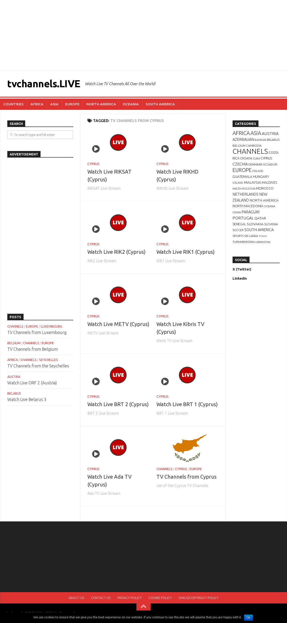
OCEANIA (131, 104)
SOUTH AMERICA (160, 104)
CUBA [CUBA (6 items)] (256, 158)
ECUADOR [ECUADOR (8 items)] (270, 164)
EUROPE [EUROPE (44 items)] (242, 170)
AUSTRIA (13, 377)
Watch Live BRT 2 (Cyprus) (118, 404)
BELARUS (14, 393)
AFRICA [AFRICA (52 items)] (241, 133)
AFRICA (36, 104)
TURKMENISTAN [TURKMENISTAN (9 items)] (243, 242)
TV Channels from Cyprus (186, 477)
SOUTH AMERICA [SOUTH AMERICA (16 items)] (259, 230)
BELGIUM (13, 343)
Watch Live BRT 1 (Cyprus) (187, 404)
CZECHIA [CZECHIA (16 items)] (240, 164)
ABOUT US (76, 598)
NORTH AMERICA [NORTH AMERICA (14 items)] (264, 200)
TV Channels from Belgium (32, 349)
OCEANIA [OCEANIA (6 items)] (269, 206)
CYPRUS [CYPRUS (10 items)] (266, 158)
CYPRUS (93, 164)
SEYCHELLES (48, 360)
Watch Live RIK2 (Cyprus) (116, 252)
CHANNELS (164, 469)
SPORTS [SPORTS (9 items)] (238, 236)
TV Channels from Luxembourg (37, 332)
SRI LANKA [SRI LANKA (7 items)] (251, 236)
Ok (248, 617)
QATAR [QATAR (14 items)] (260, 218)
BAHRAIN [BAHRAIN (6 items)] (260, 139)
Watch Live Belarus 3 (26, 399)
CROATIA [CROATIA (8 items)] (246, 158)
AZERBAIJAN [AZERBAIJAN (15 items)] (243, 139)
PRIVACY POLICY (129, 598)
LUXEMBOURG (51, 326)
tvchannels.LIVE (43, 83)
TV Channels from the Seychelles (38, 365)
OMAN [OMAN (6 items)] (237, 212)
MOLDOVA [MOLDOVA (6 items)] (248, 188)
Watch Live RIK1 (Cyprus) (185, 252)
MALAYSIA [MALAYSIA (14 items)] (252, 182)
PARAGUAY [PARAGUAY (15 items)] (251, 212)
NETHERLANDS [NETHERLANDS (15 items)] (245, 194)
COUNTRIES (13, 104)
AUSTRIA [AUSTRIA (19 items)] (270, 133)
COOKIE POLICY (160, 598)
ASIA (54, 104)
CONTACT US (101, 598)
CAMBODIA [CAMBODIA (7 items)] (254, 145)
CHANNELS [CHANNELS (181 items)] (250, 151)
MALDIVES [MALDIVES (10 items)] (269, 182)
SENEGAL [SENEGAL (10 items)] (239, 224)
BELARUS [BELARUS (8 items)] (273, 139)
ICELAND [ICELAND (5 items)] (238, 182)
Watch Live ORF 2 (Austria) (32, 382)
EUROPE (72, 104)
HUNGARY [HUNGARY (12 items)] (261, 177)
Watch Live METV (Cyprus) (118, 324)
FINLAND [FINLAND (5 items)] (257, 171)
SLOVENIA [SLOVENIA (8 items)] (271, 224)
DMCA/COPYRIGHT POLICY (199, 598)
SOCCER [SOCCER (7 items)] (238, 230)
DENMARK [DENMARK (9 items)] (255, 164)
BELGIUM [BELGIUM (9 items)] (239, 145)
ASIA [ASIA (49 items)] (255, 133)
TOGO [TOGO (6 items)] (263, 236)
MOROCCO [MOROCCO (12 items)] (265, 188)
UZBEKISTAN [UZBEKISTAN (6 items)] (262, 241)
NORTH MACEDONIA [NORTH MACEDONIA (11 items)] (248, 206)
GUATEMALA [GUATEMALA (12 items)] (242, 177)
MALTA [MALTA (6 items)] (237, 188)
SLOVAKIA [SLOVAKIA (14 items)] (255, 224)
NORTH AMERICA (101, 104)
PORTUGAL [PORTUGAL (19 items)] (243, 218)
